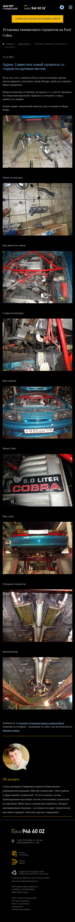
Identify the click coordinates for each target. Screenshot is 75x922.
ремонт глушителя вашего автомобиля (41, 723)
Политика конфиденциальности (25, 881)
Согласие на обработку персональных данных (31, 878)
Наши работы (24, 44)
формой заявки (11, 730)
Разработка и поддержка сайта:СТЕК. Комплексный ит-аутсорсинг (34, 872)
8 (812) (35, 7)
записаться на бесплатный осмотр (37, 19)
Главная (10, 44)
